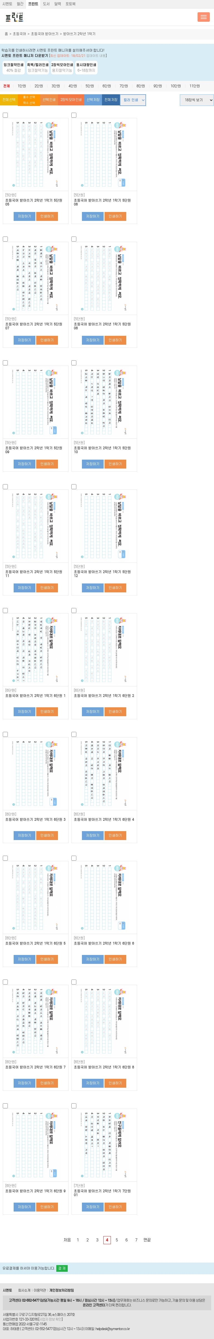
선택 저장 (93, 100)
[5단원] (10, 195)
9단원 (158, 86)
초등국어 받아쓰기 (45, 34)
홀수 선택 (29, 97)
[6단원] (10, 691)
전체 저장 (110, 100)
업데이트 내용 (96, 56)
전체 (6, 86)
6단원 (107, 86)
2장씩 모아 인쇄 (71, 100)
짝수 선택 (29, 103)
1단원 (22, 86)
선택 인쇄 (49, 100)
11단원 (194, 86)
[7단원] (79, 1186)
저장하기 (24, 216)
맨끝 (147, 1240)
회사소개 (24, 1290)
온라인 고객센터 (94, 1305)
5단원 (90, 86)
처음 (67, 1240)
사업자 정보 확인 (50, 1319)
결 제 (62, 1268)
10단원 (176, 86)
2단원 (39, 86)
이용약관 (40, 1290)
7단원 (124, 86)
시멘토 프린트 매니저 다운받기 (24, 56)
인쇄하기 (47, 216)
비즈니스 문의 (142, 1300)
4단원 (73, 86)
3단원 (56, 86)
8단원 (141, 86)
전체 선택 (9, 100)
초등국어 (19, 34)
